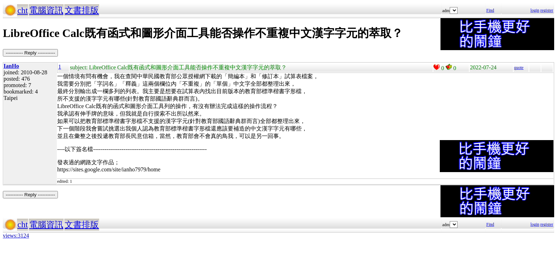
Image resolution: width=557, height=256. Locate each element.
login (534, 10)
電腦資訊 (46, 10)
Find (490, 10)
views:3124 (16, 236)
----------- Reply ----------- (30, 52)
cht (22, 10)
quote (519, 67)
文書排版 (82, 10)
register (546, 10)
